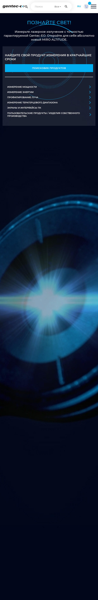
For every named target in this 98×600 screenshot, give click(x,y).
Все (56, 6)
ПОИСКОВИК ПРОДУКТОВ (49, 68)
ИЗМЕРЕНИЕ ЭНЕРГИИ (49, 92)
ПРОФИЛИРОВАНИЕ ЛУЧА (49, 97)
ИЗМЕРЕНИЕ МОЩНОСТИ (49, 86)
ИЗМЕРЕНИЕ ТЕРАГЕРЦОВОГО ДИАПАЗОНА (49, 102)
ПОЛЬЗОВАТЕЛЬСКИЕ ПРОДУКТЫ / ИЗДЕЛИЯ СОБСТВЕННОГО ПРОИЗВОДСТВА (49, 114)
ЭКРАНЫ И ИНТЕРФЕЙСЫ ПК (49, 108)
